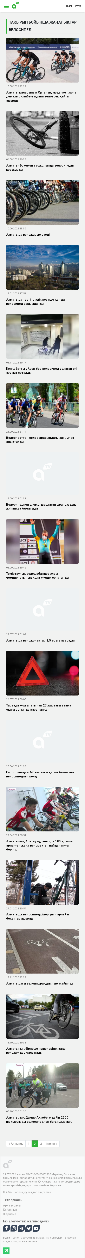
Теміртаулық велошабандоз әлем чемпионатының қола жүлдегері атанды (37, 576)
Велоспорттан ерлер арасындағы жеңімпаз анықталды (40, 440)
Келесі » (51, 1143)
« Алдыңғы (16, 1143)
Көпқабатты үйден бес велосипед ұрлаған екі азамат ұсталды (41, 371)
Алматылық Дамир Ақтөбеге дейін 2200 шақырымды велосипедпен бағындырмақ (39, 1120)
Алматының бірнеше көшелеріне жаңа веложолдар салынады (36, 1051)
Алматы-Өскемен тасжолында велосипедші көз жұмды (40, 167)
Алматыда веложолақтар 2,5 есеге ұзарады (40, 640)
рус (78, 6)
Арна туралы (12, 1205)
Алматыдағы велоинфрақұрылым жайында (39, 983)
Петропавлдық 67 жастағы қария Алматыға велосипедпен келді (40, 774)
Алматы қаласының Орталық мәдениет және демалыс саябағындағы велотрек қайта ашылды (41, 96)
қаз (69, 6)
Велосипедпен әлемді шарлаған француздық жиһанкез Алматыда (41, 507)
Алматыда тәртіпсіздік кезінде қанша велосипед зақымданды (35, 302)
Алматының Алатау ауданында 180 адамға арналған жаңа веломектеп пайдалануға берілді (39, 845)
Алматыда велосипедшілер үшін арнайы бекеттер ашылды (37, 916)
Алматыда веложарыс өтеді (28, 234)
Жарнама (9, 1214)
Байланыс (10, 1209)
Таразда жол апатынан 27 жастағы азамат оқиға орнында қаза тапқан (39, 707)
